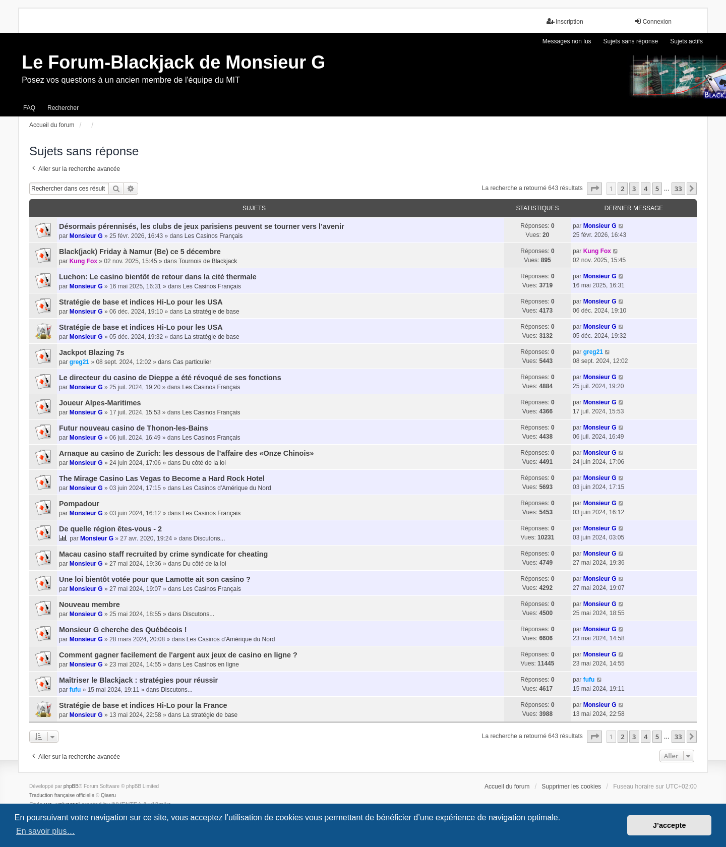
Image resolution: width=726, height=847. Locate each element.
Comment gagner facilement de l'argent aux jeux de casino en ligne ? (178, 655)
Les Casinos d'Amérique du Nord (227, 488)
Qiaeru (108, 795)
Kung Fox (83, 261)
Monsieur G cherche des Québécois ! (123, 630)
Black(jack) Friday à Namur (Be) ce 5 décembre (140, 252)
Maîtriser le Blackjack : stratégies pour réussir (138, 680)
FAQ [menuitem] (29, 107)
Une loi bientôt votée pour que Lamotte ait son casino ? (155, 579)
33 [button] (678, 188)
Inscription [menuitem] (565, 21)
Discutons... (209, 538)
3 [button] (634, 188)
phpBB (71, 786)
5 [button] (657, 188)
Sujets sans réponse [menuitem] (630, 41)
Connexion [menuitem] (653, 21)
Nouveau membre (89, 604)
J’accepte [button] (669, 825)
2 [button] (622, 188)
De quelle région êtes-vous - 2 (110, 529)
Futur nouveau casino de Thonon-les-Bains (133, 428)
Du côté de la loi (204, 462)
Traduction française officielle (61, 795)
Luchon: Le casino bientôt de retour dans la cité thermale (158, 277)
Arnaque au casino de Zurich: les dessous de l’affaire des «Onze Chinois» (186, 453)
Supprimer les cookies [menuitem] (571, 786)
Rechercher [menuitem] (63, 107)
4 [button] (645, 188)
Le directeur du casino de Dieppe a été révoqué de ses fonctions (170, 378)
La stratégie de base (212, 311)
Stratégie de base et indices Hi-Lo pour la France (143, 705)
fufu (75, 689)
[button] (594, 189)
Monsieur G (86, 235)
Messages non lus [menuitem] (566, 41)
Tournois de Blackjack (207, 261)
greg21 (79, 362)
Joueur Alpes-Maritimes (100, 403)
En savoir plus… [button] (45, 831)
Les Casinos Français (214, 235)
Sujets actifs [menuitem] (686, 41)
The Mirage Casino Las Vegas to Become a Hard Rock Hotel (162, 478)
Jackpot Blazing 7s (92, 352)
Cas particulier (192, 362)
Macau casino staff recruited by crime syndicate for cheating (163, 554)
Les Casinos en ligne (211, 664)
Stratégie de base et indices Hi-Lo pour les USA (141, 302)
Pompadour (79, 504)
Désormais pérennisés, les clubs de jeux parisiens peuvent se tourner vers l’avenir (201, 226)
